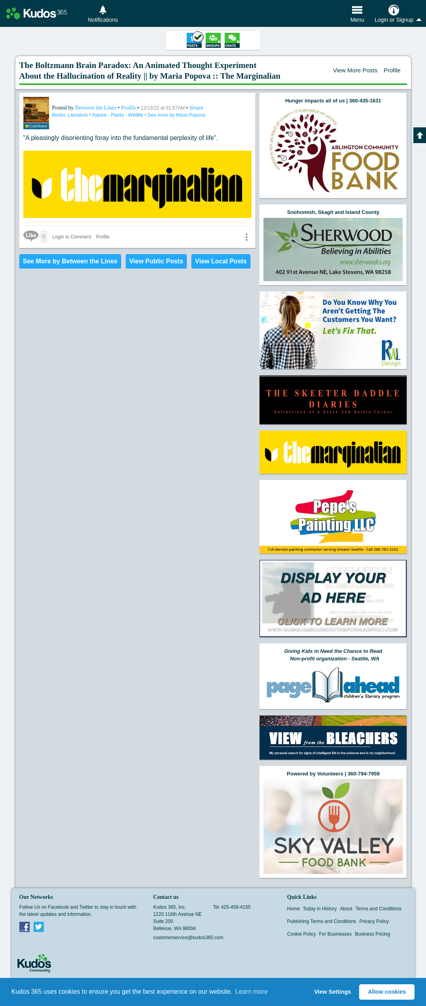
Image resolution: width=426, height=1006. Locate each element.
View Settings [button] (332, 992)
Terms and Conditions (378, 908)
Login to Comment (72, 237)
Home (293, 908)
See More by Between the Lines (70, 261)
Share (196, 108)
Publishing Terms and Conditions (321, 921)
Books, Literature (70, 115)
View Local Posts (220, 261)
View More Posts (355, 70)
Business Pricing (372, 934)
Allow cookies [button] (387, 992)
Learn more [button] (251, 991)
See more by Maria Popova (176, 115)
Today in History (320, 908)
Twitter (39, 926)
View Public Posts (156, 261)
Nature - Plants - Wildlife (118, 115)
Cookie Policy (301, 934)
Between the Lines (96, 108)
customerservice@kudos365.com (188, 937)
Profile (392, 70)
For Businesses (335, 934)
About (346, 908)
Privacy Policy (374, 921)
